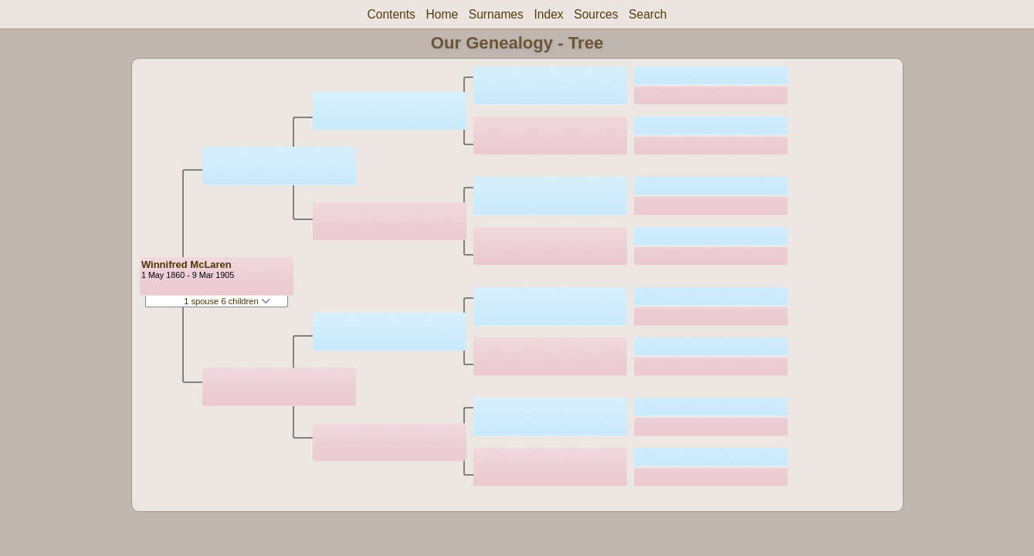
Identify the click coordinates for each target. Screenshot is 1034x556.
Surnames (496, 14)
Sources (596, 14)
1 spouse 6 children (227, 301)
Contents (391, 14)
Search (647, 14)
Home (442, 14)
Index (548, 14)
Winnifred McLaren (186, 264)
